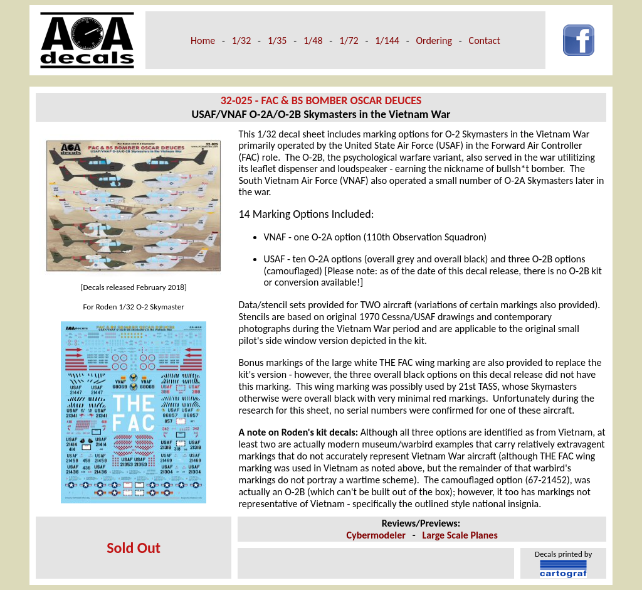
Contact (484, 40)
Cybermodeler (376, 535)
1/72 (349, 40)
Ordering (434, 40)
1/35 (277, 40)
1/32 (241, 40)
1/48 (313, 40)
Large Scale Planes (460, 535)
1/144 (387, 40)
